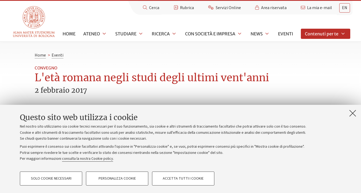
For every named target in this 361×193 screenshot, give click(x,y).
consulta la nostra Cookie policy (87, 158)
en (344, 8)
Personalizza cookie (117, 178)
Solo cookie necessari (51, 178)
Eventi (285, 33)
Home (69, 33)
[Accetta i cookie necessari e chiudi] (352, 113)
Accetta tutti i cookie (183, 178)
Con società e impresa (210, 33)
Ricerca (161, 33)
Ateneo (91, 33)
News (257, 33)
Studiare (125, 33)
